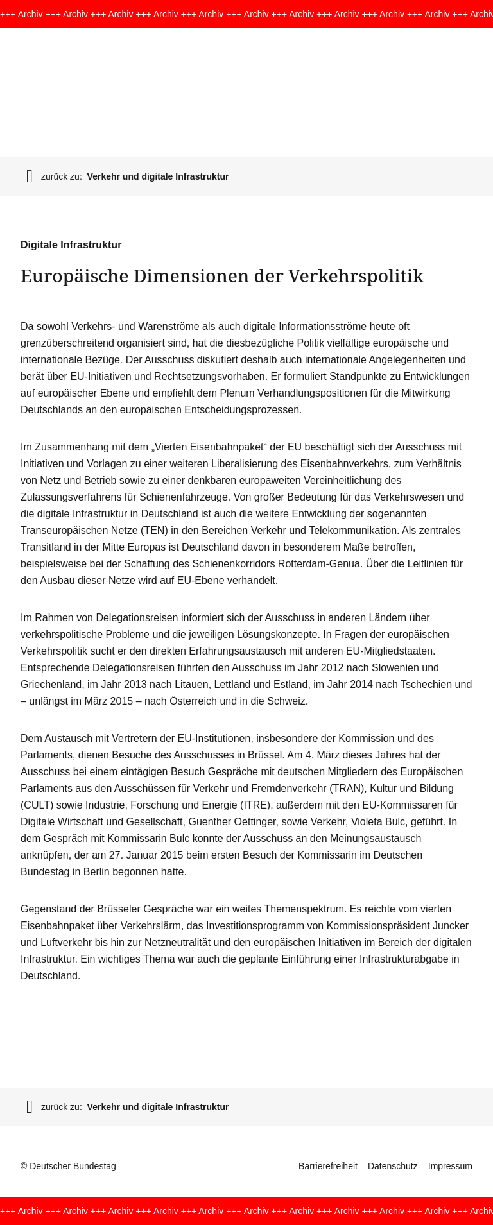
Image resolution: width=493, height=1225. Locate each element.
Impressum (450, 1166)
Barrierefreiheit (328, 1166)
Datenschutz (393, 1166)
